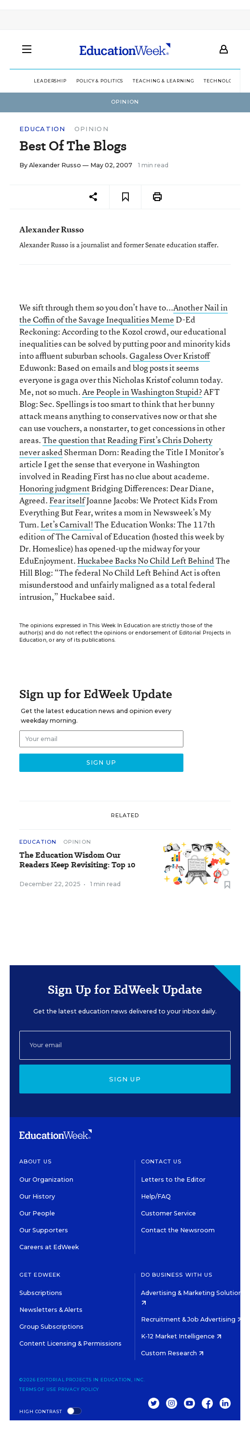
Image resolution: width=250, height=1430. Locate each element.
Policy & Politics (99, 80)
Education (42, 129)
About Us (35, 1161)
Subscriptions (40, 1292)
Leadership (50, 80)
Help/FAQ (156, 1196)
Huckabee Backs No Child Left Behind (145, 560)
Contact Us (161, 1161)
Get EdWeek (40, 1274)
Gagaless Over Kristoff (169, 355)
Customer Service (168, 1213)
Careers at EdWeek (49, 1247)
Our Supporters (43, 1230)
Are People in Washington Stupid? (142, 391)
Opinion (91, 129)
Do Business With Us (177, 1274)
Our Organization (46, 1179)
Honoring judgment (54, 488)
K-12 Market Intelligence (181, 1336)
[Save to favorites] (125, 197)
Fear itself (67, 500)
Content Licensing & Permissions (70, 1343)
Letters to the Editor (173, 1179)
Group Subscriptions (51, 1326)
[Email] (125, 1045)
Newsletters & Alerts (51, 1309)
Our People (37, 1213)
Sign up (125, 1079)
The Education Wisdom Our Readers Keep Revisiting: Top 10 (77, 860)
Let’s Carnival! (67, 524)
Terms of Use (37, 1389)
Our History (37, 1196)
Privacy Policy (78, 1389)
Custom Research (172, 1353)
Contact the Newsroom (178, 1230)
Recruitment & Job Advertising (191, 1319)
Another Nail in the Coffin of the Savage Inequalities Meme (123, 313)
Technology (221, 80)
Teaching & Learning (163, 80)
